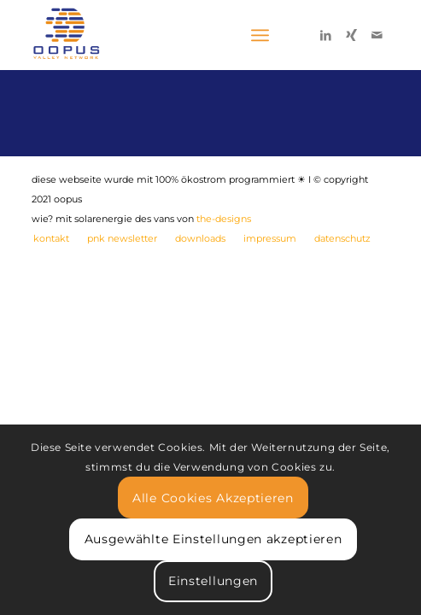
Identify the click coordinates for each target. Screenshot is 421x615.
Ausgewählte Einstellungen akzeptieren (213, 539)
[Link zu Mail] (376, 35)
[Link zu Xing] (351, 35)
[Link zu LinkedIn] (325, 35)
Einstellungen (213, 581)
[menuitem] (51, 238)
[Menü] (260, 35)
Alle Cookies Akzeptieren (213, 498)
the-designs (223, 219)
